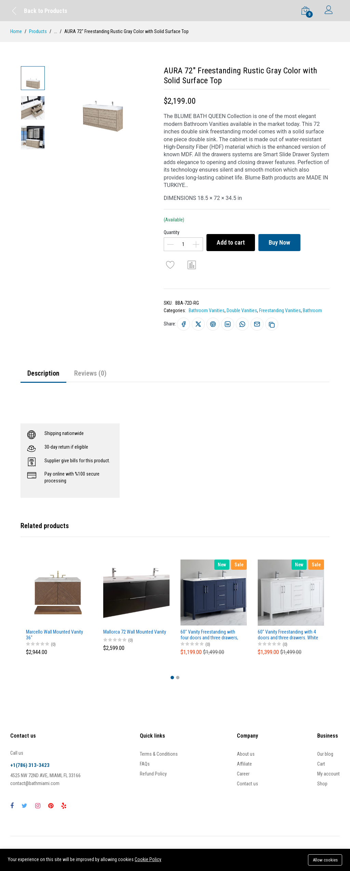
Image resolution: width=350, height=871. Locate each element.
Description (43, 373)
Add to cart (231, 242)
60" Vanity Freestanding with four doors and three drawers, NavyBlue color (209, 635)
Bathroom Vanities (207, 310)
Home (16, 31)
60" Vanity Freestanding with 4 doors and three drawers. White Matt (288, 635)
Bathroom (312, 310)
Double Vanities (242, 310)
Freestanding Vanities (280, 310)
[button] (172, 677)
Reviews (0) (90, 373)
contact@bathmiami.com (34, 783)
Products (38, 31)
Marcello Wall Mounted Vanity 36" (54, 634)
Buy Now (279, 242)
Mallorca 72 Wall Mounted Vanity (134, 632)
